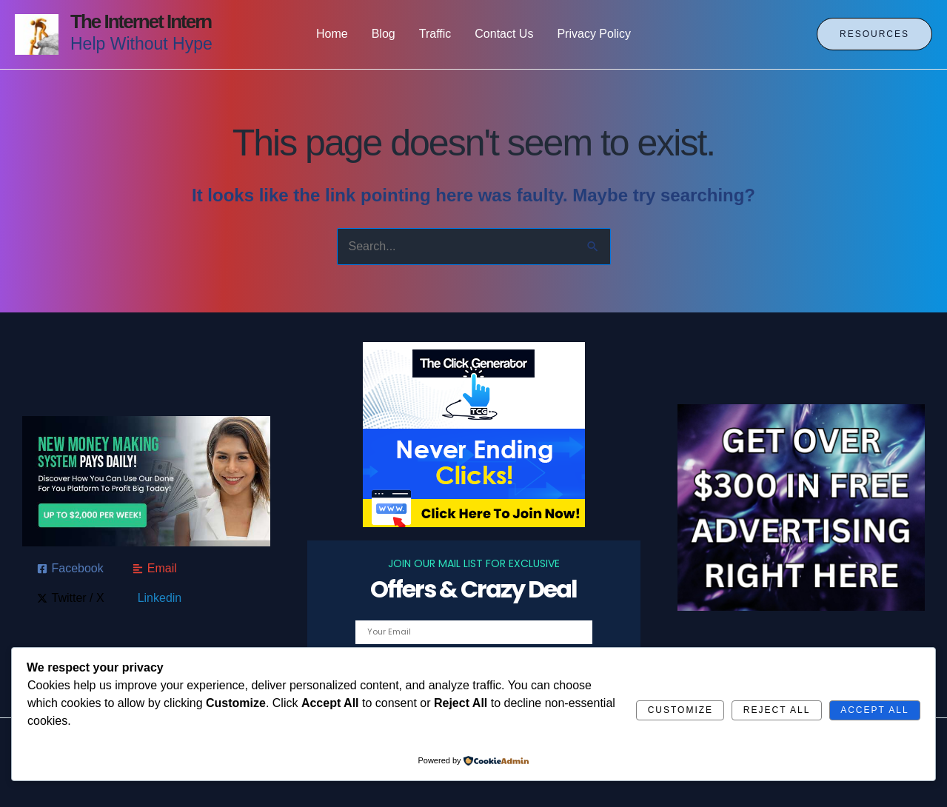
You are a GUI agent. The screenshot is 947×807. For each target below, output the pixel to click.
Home (332, 33)
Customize (680, 710)
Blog (383, 33)
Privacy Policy (594, 33)
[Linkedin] (157, 598)
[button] (874, 34)
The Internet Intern (140, 21)
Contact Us (504, 33)
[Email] (155, 568)
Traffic (435, 33)
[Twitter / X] (70, 598)
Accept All (874, 710)
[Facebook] (70, 568)
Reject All (776, 710)
